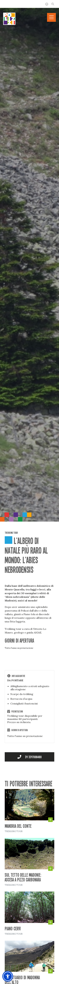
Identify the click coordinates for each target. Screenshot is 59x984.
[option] (29, 261)
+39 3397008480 (29, 757)
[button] (7, 976)
